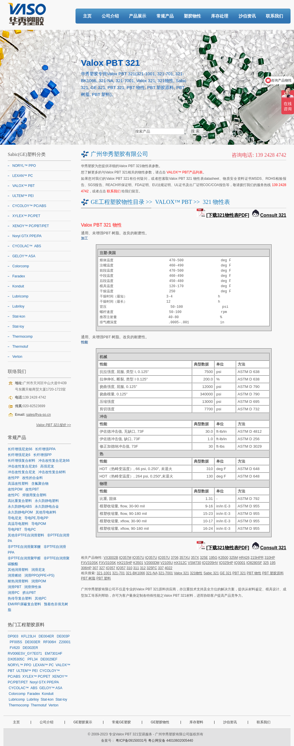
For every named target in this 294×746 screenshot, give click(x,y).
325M (233, 558)
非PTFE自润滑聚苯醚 (24, 547)
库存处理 (219, 15)
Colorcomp (20, 266)
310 (129, 568)
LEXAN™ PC (22, 176)
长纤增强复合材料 (21, 461)
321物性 (196, 573)
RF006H (49, 642)
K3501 (138, 563)
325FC (152, 568)
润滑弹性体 (32, 587)
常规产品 (165, 15)
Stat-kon (18, 316)
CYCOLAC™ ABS (26, 246)
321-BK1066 (135, 573)
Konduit (18, 286)
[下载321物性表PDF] (227, 215)
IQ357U (138, 558)
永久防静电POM (20, 512)
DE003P (63, 636)
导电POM (38, 524)
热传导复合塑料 (20, 598)
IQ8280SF (254, 563)
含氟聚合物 (40, 484)
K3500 (223, 558)
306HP (86, 568)
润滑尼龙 (38, 570)
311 (136, 568)
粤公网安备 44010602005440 (170, 741)
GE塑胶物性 (160, 722)
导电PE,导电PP (36, 518)
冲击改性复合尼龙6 (22, 466)
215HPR (257, 558)
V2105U (166, 563)
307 (95, 568)
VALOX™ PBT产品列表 (185, 172)
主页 (87, 15)
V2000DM (151, 563)
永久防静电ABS (20, 507)
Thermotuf (20, 347)
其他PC (41, 598)
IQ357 (110, 568)
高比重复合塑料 (20, 501)
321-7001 (165, 573)
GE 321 (226, 573)
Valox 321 (181, 573)
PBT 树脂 (88, 578)
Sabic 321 (211, 573)
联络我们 (17, 371)
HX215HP (124, 563)
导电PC (30, 529)
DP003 (13, 636)
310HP (269, 558)
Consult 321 (273, 215)
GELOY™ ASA (23, 256)
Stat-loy (18, 326)
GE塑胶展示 (83, 722)
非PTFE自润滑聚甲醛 (24, 558)
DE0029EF (48, 659)
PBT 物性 (254, 573)
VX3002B (111, 558)
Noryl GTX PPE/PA (27, 236)
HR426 (244, 558)
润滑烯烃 (15, 575)
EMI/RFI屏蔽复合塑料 (24, 604)
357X (195, 558)
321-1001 (104, 573)
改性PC (14, 495)
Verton (17, 357)
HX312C (180, 563)
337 (161, 568)
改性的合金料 (32, 478)
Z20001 (65, 642)
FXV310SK (89, 563)
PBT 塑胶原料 (272, 573)
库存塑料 (196, 722)
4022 (169, 568)
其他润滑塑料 (18, 570)
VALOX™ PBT (173, 202)
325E (204, 558)
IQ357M (125, 558)
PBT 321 (239, 573)
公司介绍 (110, 15)
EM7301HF (53, 654)
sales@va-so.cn (38, 415)
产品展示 (137, 15)
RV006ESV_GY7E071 (25, 654)
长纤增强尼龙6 (19, 455)
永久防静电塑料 (47, 501)
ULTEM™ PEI (23, 196)
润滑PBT (14, 587)
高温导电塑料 (18, 524)
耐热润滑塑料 (18, 581)
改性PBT (32, 489)
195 (273, 563)
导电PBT (14, 529)
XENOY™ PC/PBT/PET (30, 226)
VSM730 (194, 563)
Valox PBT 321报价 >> (53, 425)
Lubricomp (20, 296)
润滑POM (38, 581)
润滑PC (14, 593)
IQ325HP (226, 563)
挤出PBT (29, 593)
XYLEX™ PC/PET (26, 216)
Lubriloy (18, 306)
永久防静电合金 (47, 507)
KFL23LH (28, 636)
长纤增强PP (42, 455)
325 (266, 563)
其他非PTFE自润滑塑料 (26, 535)
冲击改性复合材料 (52, 472)
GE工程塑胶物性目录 (117, 202)
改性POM (15, 489)
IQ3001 (239, 563)
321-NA (151, 573)
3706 (175, 558)
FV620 (15, 648)
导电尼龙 (15, 518)
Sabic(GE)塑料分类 (27, 154)
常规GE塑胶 (121, 722)
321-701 (118, 573)
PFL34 (33, 659)
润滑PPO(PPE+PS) (39, 575)
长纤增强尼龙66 (20, 449)
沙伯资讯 (247, 15)
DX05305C (16, 659)
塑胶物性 (192, 15)
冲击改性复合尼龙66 (53, 461)
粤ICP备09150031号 (131, 741)
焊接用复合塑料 (34, 495)
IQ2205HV (210, 563)
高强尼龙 (47, 466)
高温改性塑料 (18, 484)
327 (102, 568)
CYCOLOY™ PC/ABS (29, 206)
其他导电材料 (46, 512)
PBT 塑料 (103, 578)
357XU (184, 558)
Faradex (18, 276)
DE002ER (30, 648)
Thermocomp (22, 337)
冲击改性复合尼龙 (21, 472)
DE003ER (32, 642)
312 (143, 568)
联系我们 (274, 15)
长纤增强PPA (45, 449)
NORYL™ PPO (24, 166)
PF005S (16, 642)
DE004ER (46, 636)
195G (213, 558)
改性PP (13, 478)
